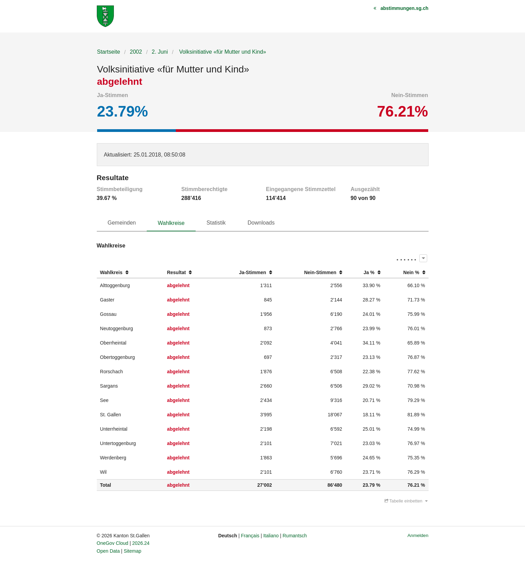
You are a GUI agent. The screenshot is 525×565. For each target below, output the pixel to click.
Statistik (216, 223)
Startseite (108, 52)
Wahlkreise (171, 223)
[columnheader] (130, 272)
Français (250, 535)
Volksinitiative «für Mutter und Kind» (222, 52)
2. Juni (160, 52)
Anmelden (417, 535)
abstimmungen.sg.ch (404, 8)
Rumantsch (295, 535)
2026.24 (141, 543)
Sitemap (132, 551)
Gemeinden (122, 223)
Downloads (261, 223)
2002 (136, 52)
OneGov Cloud (113, 543)
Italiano (271, 535)
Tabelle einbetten (406, 500)
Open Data (108, 551)
